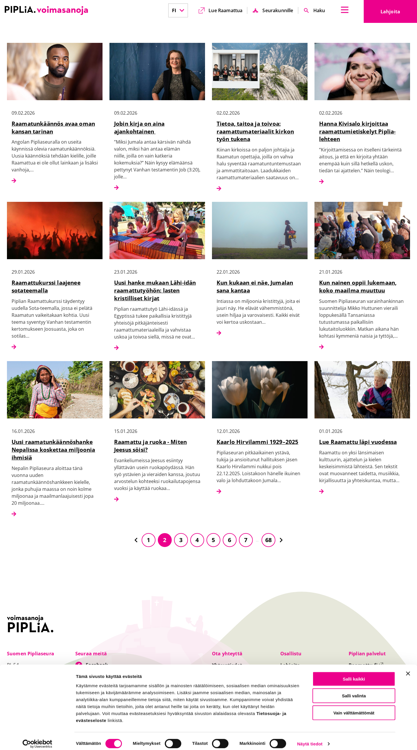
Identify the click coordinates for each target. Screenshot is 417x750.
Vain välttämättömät (353, 707)
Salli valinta (354, 690)
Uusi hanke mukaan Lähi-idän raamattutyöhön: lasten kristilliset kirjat (155, 290)
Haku (319, 10)
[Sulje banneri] (408, 668)
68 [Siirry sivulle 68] (268, 540)
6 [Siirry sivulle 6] (229, 540)
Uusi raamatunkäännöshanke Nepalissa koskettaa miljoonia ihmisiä (53, 449)
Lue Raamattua (225, 10)
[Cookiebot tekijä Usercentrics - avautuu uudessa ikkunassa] (37, 738)
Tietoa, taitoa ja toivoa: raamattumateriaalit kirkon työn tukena (255, 131)
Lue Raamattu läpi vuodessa (358, 442)
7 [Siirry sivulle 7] (245, 540)
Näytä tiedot (310, 738)
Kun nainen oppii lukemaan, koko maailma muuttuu (357, 286)
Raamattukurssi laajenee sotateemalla (46, 286)
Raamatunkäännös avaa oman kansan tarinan (53, 127)
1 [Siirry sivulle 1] (148, 540)
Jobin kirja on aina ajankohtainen (139, 127)
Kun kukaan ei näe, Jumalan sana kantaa (255, 286)
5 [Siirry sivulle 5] (213, 540)
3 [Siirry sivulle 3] (180, 540)
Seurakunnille (277, 10)
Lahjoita (399, 13)
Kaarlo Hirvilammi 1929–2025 (257, 442)
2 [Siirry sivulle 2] (164, 540)
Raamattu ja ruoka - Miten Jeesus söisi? (150, 445)
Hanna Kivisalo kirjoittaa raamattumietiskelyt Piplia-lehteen (357, 131)
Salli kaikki (354, 673)
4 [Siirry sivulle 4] (197, 540)
